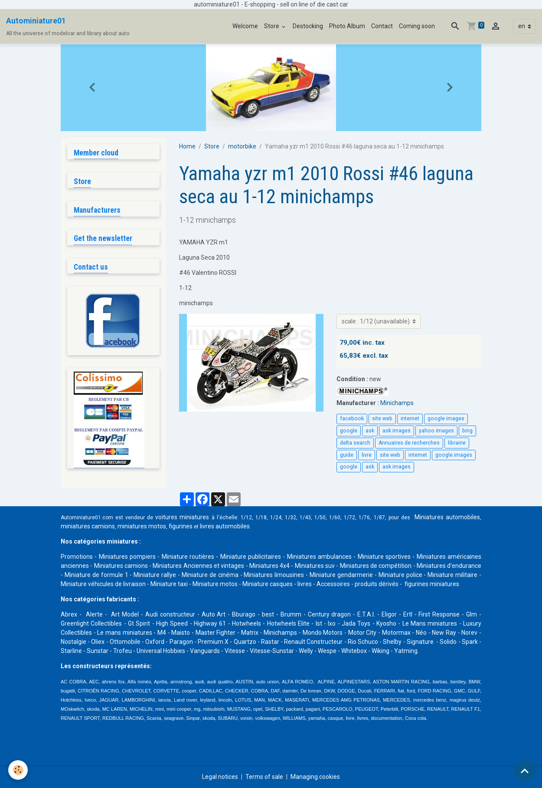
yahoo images (436, 431)
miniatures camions (88, 526)
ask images (396, 431)
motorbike (242, 146)
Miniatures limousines (274, 574)
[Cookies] (18, 770)
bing (467, 431)
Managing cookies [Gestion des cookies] (315, 776)
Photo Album (347, 26)
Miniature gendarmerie (341, 574)
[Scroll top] (524, 770)
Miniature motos (215, 583)
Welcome (245, 26)
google (348, 431)
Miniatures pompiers (127, 556)
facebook (352, 418)
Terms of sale (264, 776)
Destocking (308, 26)
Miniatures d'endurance (449, 565)
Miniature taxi (169, 583)
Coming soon (417, 26)
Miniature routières (188, 556)
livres (304, 583)
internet (410, 418)
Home (187, 146)
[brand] (68, 26)
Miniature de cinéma (210, 574)
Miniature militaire (452, 574)
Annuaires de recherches (409, 443)
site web (382, 418)
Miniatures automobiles (447, 517)
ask (370, 431)
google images (446, 418)
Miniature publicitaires (250, 556)
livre (367, 455)
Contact (382, 26)
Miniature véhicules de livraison (103, 583)
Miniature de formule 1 (96, 574)
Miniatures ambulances (319, 556)
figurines (181, 526)
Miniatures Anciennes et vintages (198, 565)
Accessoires (333, 583)
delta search (355, 443)
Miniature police (400, 574)
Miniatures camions (121, 565)
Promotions (77, 556)
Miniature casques (267, 583)
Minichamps (397, 402)
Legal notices (220, 776)
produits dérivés (376, 583)
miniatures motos (142, 526)
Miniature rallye (155, 574)
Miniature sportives (384, 556)
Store (272, 26)
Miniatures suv (315, 565)
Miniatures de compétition (376, 565)
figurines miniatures (431, 583)
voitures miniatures (182, 517)
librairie (457, 443)
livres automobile (223, 526)
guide (346, 455)
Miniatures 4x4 (269, 565)
